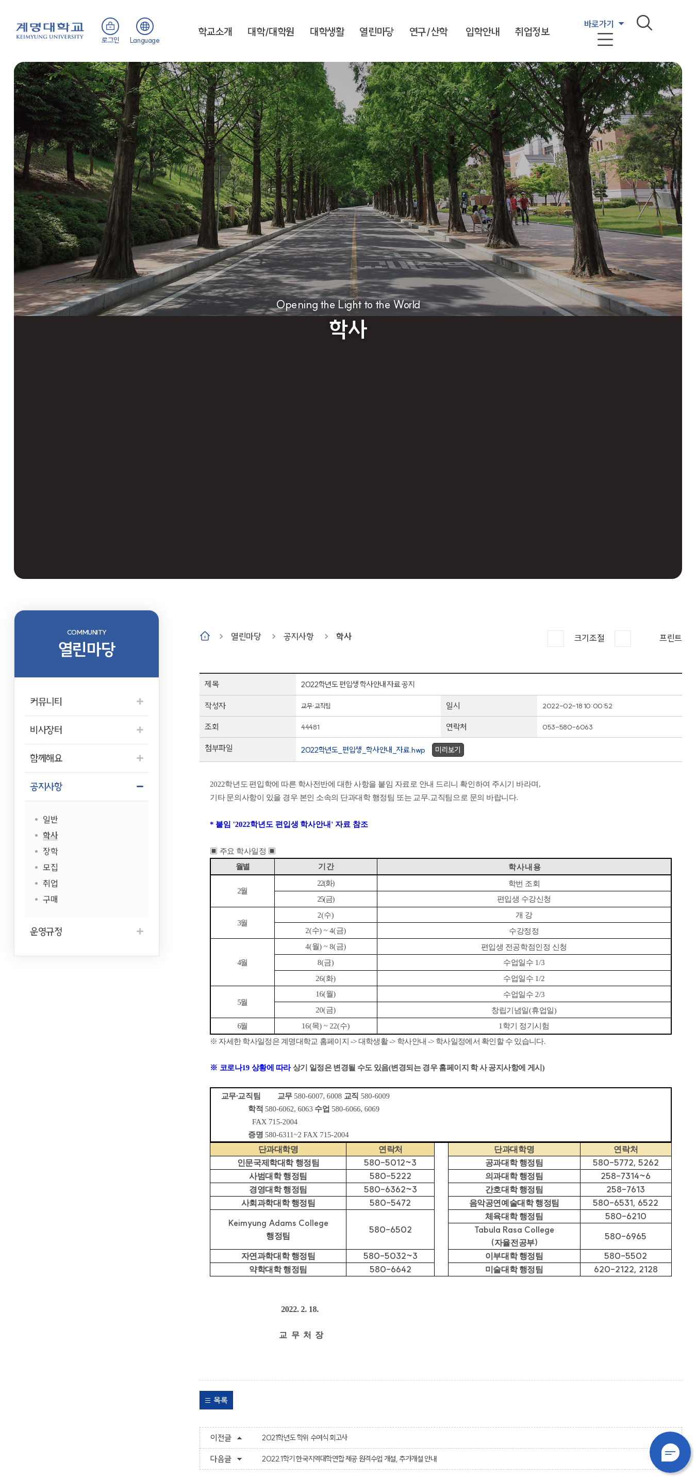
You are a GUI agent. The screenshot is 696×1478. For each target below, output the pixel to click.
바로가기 (599, 24)
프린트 (670, 638)
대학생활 (327, 31)
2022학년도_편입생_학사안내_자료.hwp (363, 750)
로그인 (111, 40)
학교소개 (215, 31)
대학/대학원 (270, 31)
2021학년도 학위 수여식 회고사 (304, 1437)
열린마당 (376, 31)
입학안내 (483, 31)
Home (205, 635)
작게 (623, 638)
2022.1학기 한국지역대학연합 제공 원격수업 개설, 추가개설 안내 (349, 1459)
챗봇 (670, 1452)
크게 (556, 638)
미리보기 (448, 750)
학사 (343, 636)
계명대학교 (50, 29)
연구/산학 (428, 31)
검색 (644, 22)
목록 (220, 1400)
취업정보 (532, 31)
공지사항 (298, 636)
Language (145, 40)
